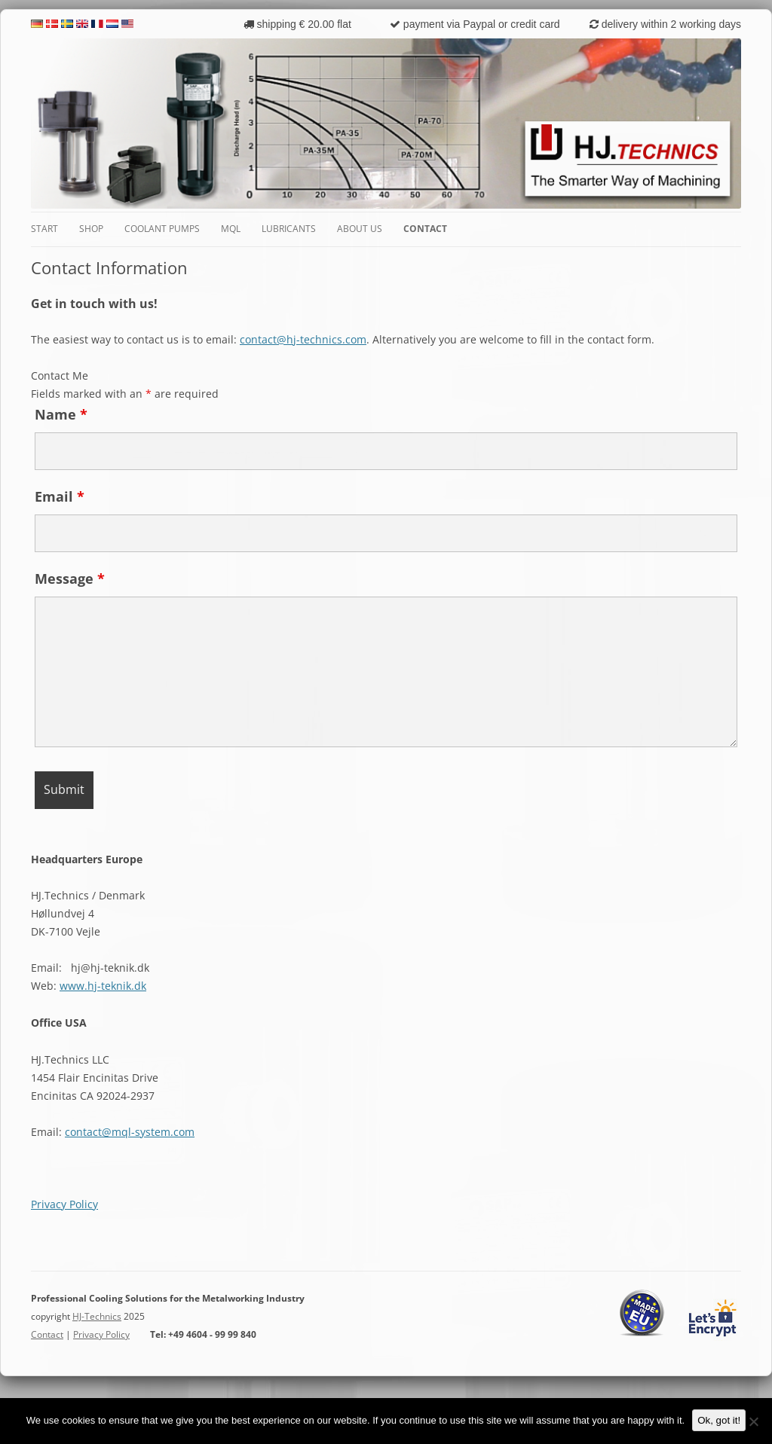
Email (59, 496)
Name (61, 414)
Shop (91, 228)
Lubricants (289, 228)
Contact (425, 228)
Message (70, 578)
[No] (753, 1421)
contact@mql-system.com (130, 1132)
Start (44, 228)
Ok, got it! (718, 1420)
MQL (230, 228)
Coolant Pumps (162, 228)
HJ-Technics (96, 1316)
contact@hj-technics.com (303, 339)
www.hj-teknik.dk (103, 985)
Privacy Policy (64, 1204)
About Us (359, 228)
